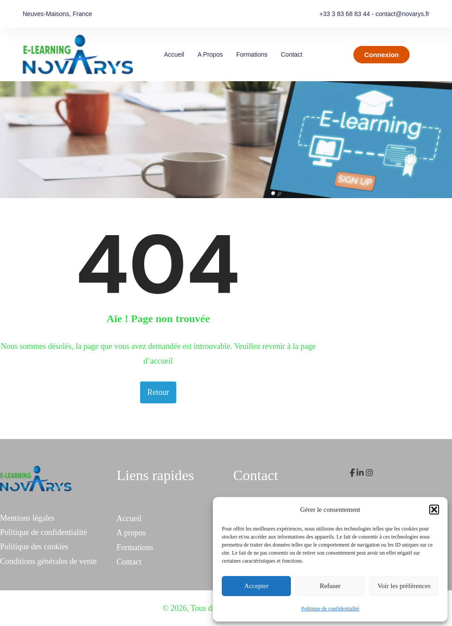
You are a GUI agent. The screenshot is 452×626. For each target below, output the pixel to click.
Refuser (330, 585)
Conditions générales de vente (48, 561)
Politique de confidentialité (330, 608)
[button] (434, 509)
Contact (291, 54)
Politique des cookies (34, 546)
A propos (210, 54)
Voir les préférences (404, 585)
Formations (251, 54)
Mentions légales (27, 518)
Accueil (174, 54)
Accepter (257, 585)
